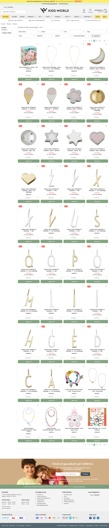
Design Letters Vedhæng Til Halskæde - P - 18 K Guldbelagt (74, 270)
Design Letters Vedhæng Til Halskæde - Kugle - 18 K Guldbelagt (97, 109)
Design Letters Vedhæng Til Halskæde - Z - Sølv (51, 189)
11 (97, 41)
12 (100, 41)
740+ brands (55, 20)
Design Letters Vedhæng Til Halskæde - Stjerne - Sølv (74, 149)
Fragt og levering (41, 496)
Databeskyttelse (73, 525)
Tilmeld (85, 474)
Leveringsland (89, 525)
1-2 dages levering (73, 20)
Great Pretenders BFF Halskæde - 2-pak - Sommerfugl (97, 390)
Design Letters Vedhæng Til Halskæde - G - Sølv (51, 350)
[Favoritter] (38, 44)
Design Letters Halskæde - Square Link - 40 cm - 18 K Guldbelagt (74, 68)
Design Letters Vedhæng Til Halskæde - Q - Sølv (51, 270)
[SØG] (27, 11)
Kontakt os (40, 494)
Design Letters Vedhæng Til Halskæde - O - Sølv (97, 270)
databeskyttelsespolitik (79, 486)
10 (94, 41)
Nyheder (14, 16)
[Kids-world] (54, 10)
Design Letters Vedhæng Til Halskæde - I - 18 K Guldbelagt (74, 310)
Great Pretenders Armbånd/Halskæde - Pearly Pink (51, 429)
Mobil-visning (103, 525)
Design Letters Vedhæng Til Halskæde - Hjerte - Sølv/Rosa (97, 149)
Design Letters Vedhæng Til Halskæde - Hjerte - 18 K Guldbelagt (28, 190)
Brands (22, 16)
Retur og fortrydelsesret (43, 498)
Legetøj (77, 16)
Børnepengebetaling (42, 505)
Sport (48, 16)
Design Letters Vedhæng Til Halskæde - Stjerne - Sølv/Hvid (51, 149)
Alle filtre (95, 36)
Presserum (67, 498)
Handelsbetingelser (62, 525)
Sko (41, 16)
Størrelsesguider (41, 503)
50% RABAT (5, 16)
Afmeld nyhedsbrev (69, 501)
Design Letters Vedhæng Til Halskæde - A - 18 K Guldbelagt (51, 390)
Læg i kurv (29, 79)
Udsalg (98, 16)
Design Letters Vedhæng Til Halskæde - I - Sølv (97, 310)
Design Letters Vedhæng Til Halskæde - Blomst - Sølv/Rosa (74, 108)
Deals (104, 16)
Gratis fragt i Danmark (15, 20)
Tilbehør (58, 16)
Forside (3, 24)
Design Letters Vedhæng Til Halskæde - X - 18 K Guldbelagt (97, 189)
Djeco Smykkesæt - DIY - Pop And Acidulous (97, 429)
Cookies (97, 525)
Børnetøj (31, 16)
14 (104, 41)
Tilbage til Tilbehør (6, 33)
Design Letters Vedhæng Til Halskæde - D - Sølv (97, 350)
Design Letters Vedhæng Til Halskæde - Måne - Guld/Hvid (97, 68)
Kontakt (5, 492)
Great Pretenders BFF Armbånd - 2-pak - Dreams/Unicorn (74, 390)
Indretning (88, 16)
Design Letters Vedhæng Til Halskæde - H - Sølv (28, 350)
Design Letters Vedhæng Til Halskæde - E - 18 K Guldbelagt (74, 350)
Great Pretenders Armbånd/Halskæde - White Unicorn (28, 430)
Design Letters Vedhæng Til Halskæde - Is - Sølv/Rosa (51, 108)
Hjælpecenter (40, 501)
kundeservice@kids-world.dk (13, 494)
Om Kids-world (68, 494)
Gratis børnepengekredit (37, 20)
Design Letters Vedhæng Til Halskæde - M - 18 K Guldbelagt (28, 310)
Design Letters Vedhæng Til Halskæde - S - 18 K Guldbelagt (97, 230)
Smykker (15, 24)
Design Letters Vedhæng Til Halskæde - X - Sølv (28, 230)
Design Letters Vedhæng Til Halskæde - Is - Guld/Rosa (28, 108)
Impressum (82, 525)
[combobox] (29, 75)
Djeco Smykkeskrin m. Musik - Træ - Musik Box (28, 68)
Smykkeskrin (4, 29)
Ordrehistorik (40, 500)
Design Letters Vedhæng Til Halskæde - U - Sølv (74, 230)
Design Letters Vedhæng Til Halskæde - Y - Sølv (74, 189)
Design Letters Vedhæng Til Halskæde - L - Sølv (51, 310)
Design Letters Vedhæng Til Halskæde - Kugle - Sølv (28, 149)
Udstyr (68, 16)
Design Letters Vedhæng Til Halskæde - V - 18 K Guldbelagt (51, 230)
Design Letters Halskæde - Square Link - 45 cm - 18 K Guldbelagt (51, 68)
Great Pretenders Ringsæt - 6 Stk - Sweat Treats (74, 429)
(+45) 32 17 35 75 (11, 496)
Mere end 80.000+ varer (93, 20)
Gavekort (66, 503)
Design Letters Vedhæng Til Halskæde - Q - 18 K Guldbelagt (28, 270)
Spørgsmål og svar (69, 500)
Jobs (65, 496)
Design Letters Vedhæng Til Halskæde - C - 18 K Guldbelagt (28, 390)
